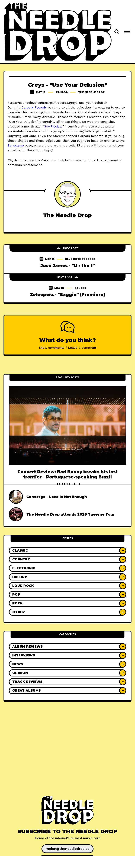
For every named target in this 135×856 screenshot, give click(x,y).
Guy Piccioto (53, 126)
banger (80, 288)
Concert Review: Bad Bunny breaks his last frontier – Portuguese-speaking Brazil (67, 474)
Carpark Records (34, 107)
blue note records (80, 259)
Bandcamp (16, 145)
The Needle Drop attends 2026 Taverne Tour (70, 514)
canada (62, 92)
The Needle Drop (91, 92)
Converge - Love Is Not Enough (56, 497)
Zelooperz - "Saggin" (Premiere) (67, 294)
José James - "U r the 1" (67, 265)
